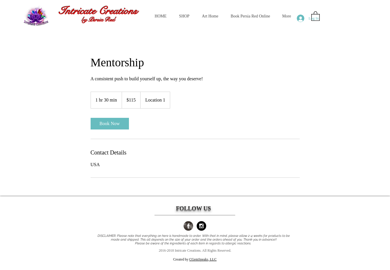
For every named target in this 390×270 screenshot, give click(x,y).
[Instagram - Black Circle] (201, 226)
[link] (110, 123)
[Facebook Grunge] (188, 226)
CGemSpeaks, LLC (203, 259)
